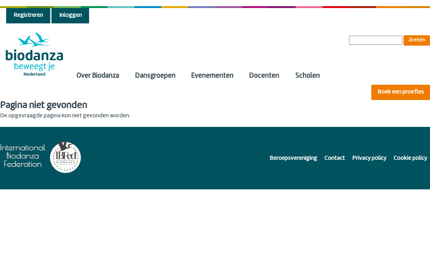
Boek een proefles (400, 92)
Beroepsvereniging (293, 158)
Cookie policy (410, 158)
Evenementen (212, 76)
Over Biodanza (97, 76)
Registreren (28, 15)
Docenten (264, 76)
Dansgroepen (155, 76)
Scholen (307, 76)
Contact (334, 158)
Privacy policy (369, 158)
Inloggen (70, 15)
